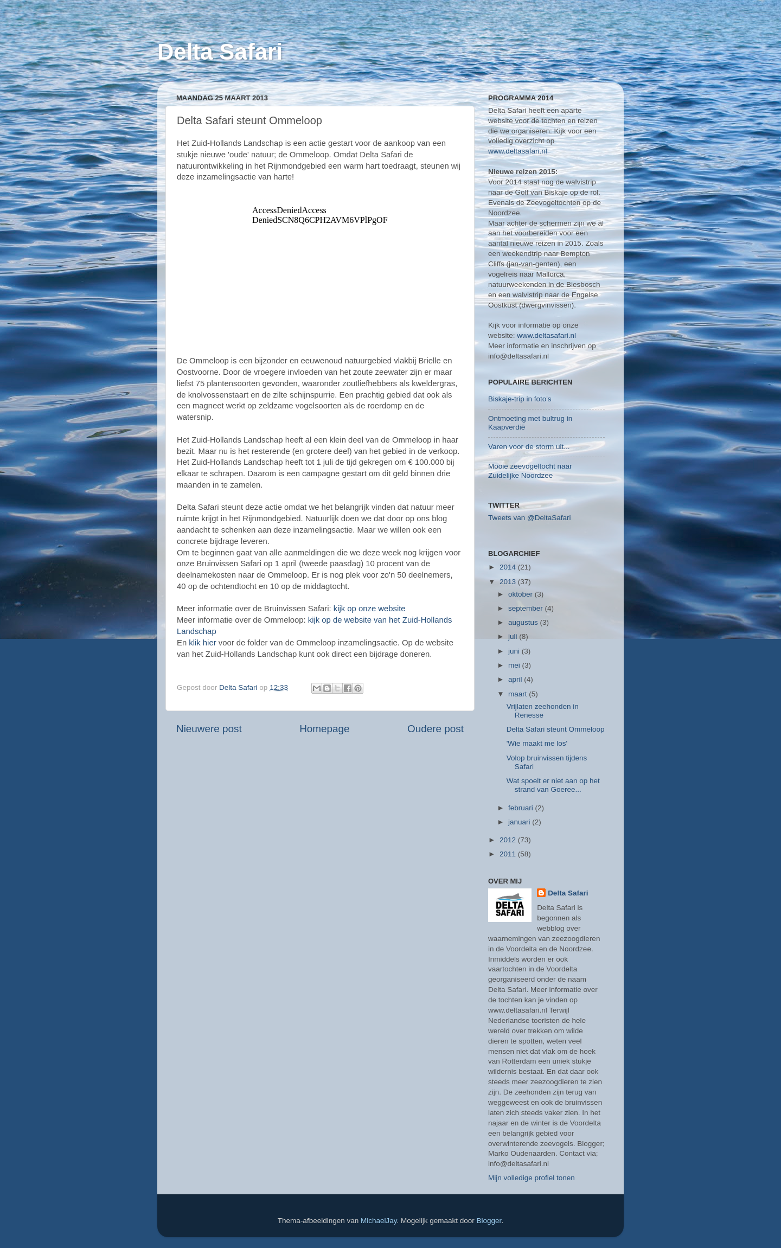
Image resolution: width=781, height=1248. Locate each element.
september (526, 608)
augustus (524, 622)
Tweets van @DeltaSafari (529, 518)
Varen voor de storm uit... (529, 447)
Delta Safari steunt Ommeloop (556, 729)
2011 (509, 854)
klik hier (202, 642)
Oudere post (435, 728)
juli (513, 636)
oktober (521, 594)
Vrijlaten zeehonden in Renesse (543, 710)
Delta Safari (220, 52)
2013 (509, 582)
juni (515, 651)
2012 (509, 840)
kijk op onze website (370, 608)
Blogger (489, 1221)
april (516, 679)
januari (520, 822)
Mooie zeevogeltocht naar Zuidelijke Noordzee (530, 470)
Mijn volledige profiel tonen (531, 1178)
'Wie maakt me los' (537, 743)
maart (518, 694)
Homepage (324, 728)
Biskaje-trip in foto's (520, 399)
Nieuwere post (209, 728)
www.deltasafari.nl (517, 151)
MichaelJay (379, 1221)
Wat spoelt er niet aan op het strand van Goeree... (553, 785)
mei (515, 665)
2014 (509, 567)
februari (521, 808)
